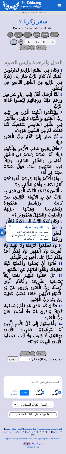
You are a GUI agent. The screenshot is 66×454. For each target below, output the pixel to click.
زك (32, 47)
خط (10, 34)
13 (60, 306)
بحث (47, 429)
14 (60, 324)
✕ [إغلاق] (9, 226)
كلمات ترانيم (20, 432)
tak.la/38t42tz (33, 447)
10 (60, 245)
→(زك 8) (41, 47)
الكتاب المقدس (56, 429)
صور (6, 432)
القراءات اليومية (30, 429)
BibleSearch (43, 13)
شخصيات (42, 432)
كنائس (34, 432)
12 (60, 275)
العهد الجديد (40, 392)
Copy (27, 443)
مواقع (33, 434)
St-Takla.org (23, 13)
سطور (27, 34)
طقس (7, 429)
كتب (49, 432)
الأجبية (20, 429)
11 (60, 263)
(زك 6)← (25, 47)
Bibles (33, 13)
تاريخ (54, 432)
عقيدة (60, 432)
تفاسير (54, 34)
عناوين (18, 34)
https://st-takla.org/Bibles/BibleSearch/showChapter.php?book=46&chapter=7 (33, 439)
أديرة (28, 432)
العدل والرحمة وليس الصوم (33, 62)
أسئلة (14, 429)
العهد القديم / (56, 392)
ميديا (11, 432)
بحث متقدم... (13, 392)
